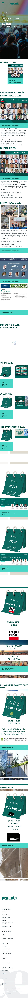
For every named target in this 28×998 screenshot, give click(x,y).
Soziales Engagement (7, 938)
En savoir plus (4, 384)
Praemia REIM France (6, 991)
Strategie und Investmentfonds (6, 952)
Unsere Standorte (6, 926)
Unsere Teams (5, 915)
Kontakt (4, 978)
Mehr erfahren (7, 312)
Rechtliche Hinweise (6, 989)
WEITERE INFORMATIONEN (15, 81)
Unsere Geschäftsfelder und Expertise (7, 922)
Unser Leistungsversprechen (8, 935)
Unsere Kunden (6, 949)
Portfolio (4, 946)
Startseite (4, 12)
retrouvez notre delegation (8, 669)
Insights (4, 958)
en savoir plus (4, 447)
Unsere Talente (6, 917)
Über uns (4, 912)
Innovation (5, 963)
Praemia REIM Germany (17, 991)
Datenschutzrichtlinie (16, 989)
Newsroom (9, 12)
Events (4, 973)
